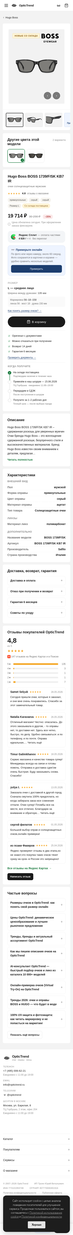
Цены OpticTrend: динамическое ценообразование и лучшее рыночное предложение (32, 921)
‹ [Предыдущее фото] (47, 95)
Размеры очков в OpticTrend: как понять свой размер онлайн (32, 904)
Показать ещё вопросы (24, 1034)
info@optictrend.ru (14, 1084)
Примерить (36, 268)
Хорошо (36, 1225)
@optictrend (12, 1094)
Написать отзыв (20, 876)
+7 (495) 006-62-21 (14, 1070)
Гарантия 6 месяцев (23, 601)
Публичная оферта (52, 1192)
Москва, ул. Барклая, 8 (17, 1105)
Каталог (8, 1139)
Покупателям (11, 1149)
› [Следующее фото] (56, 95)
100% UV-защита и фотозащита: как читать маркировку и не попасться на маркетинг (31, 1019)
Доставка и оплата (22, 580)
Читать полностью (20, 459)
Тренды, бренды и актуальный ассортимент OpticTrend (31, 938)
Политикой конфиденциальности (41, 1217)
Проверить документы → (22, 357)
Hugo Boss (11, 17)
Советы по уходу (21, 612)
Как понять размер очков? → (25, 310)
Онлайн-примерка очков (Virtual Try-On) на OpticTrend (31, 987)
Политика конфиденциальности (19, 1192)
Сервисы (8, 1160)
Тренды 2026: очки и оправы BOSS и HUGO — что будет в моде (33, 1002)
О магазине (10, 1170)
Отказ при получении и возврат (31, 591)
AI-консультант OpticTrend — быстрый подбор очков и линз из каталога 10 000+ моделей (33, 970)
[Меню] (6, 5)
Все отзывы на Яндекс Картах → (29, 868)
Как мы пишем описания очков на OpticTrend (33, 953)
